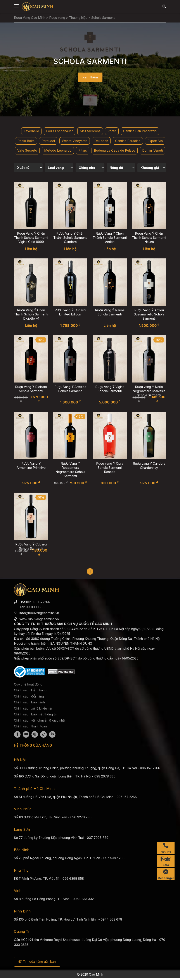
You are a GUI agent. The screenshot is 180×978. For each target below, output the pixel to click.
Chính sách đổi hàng (29, 696)
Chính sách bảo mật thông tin (35, 714)
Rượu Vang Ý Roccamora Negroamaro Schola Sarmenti (70, 469)
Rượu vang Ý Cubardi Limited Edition (70, 312)
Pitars (82, 150)
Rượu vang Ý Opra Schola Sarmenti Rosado (109, 467)
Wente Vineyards (74, 141)
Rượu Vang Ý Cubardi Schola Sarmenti (31, 546)
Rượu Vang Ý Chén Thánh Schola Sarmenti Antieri (110, 237)
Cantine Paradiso (127, 141)
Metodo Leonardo (57, 150)
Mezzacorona (90, 131)
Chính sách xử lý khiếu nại (33, 708)
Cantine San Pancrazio (140, 131)
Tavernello (31, 131)
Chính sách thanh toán (30, 726)
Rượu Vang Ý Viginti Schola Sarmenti (109, 389)
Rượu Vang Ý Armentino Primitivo (31, 465)
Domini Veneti (152, 150)
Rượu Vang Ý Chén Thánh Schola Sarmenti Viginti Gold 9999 (31, 237)
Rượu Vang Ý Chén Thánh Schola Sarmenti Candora (70, 237)
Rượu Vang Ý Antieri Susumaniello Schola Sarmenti (149, 314)
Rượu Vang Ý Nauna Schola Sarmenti (110, 312)
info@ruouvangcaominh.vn (39, 613)
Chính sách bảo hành (29, 702)
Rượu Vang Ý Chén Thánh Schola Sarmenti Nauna (149, 237)
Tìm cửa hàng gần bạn (37, 961)
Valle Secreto (27, 150)
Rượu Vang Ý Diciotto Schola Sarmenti (31, 389)
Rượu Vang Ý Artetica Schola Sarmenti (70, 389)
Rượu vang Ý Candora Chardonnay (149, 465)
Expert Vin (155, 141)
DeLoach (101, 141)
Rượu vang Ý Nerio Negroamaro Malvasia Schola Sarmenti (149, 391)
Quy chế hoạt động (28, 684)
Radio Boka (26, 141)
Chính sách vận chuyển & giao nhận (40, 720)
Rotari (111, 131)
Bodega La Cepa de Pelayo (114, 150)
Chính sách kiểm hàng (30, 690)
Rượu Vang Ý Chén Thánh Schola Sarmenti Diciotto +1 (31, 314)
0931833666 (35, 607)
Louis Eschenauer (59, 131)
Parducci (48, 141)
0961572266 (41, 602)
